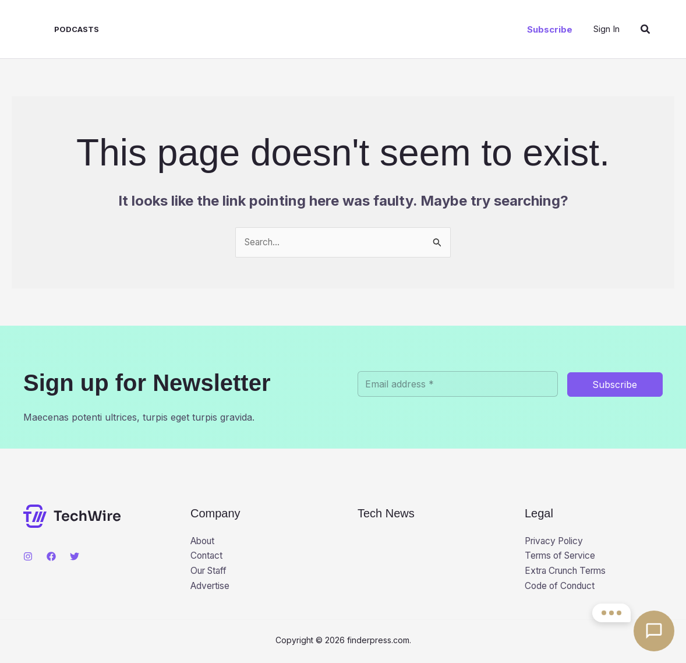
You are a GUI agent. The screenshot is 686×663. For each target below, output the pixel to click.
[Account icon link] (606, 29)
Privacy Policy (556, 542)
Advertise (211, 588)
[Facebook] (51, 557)
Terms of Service (563, 557)
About (204, 542)
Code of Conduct (562, 588)
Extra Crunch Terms (570, 572)
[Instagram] (28, 557)
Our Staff (210, 572)
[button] (549, 29)
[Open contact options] (654, 631)
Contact (207, 557)
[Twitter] (74, 557)
